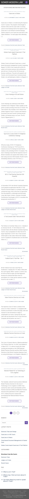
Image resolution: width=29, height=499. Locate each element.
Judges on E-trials (14, 50)
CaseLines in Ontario (14, 13)
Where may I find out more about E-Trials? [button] (13, 475)
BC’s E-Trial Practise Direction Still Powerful (14, 175)
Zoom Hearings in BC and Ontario (14, 94)
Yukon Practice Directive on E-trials (14, 297)
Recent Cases (14, 92)
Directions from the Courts (10, 11)
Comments (25, 251)
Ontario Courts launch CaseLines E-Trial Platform (14, 53)
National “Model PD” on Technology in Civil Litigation (14, 371)
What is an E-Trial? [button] (8, 472)
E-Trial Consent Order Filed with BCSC (14, 216)
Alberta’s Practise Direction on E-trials (14, 333)
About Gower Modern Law (14, 491)
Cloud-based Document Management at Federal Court (14, 441)
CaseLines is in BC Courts (8, 434)
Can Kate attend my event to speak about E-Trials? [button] (13, 480)
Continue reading (14, 40)
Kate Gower (22, 17)
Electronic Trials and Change (8, 431)
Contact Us (22, 493)
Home (4, 491)
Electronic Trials (21, 11)
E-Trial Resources (13, 493)
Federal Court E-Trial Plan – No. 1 (14, 258)
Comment (25, 364)
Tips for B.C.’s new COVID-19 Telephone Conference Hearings (14, 135)
